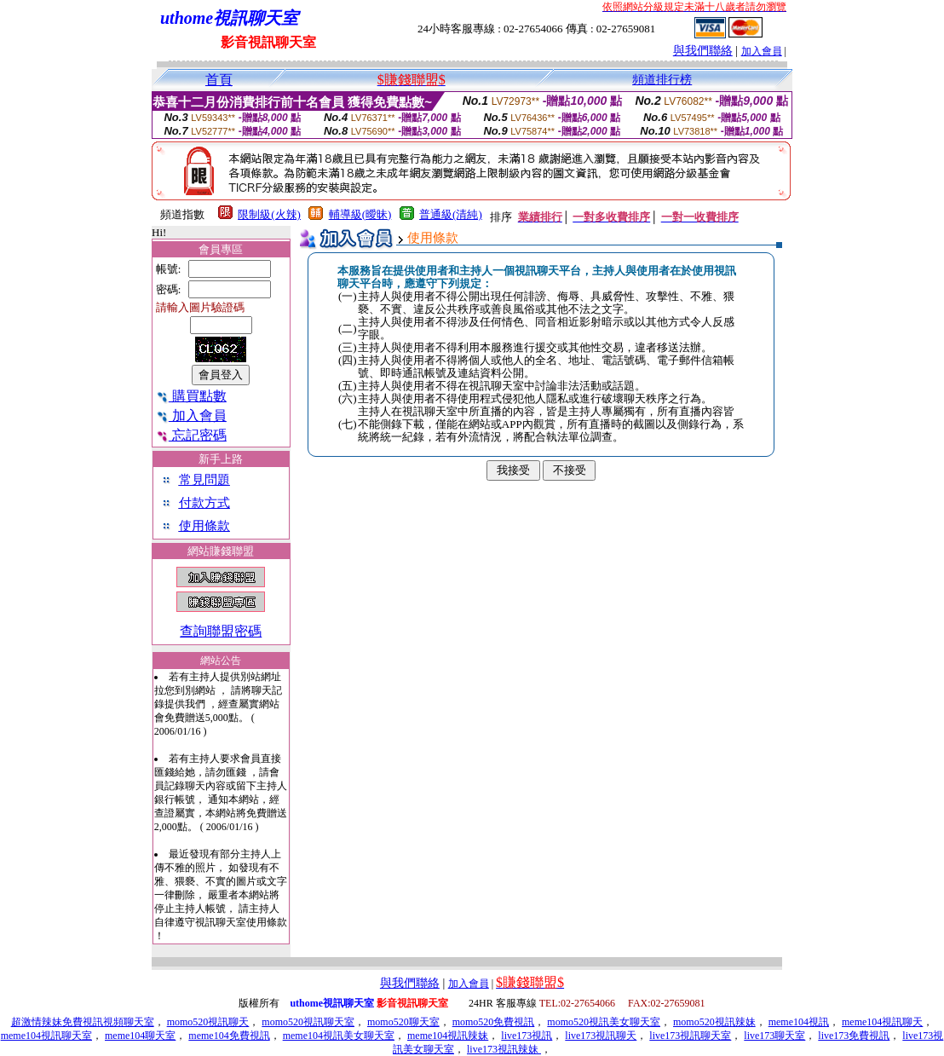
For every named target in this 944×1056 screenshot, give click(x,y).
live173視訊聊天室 (690, 1036)
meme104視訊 (798, 1022)
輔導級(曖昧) (360, 214)
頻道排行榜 (662, 79)
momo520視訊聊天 (208, 1022)
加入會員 (761, 51)
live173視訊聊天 (600, 1036)
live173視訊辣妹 (504, 1049)
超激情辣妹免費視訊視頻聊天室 (82, 1022)
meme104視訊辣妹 (447, 1036)
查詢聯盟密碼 (221, 631)
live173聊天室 (774, 1036)
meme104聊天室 (140, 1036)
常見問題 (204, 480)
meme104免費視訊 (228, 1036)
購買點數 (191, 396)
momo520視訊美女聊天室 (603, 1022)
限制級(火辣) (269, 214)
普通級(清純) (450, 214)
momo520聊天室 (403, 1022)
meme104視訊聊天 (882, 1022)
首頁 (219, 79)
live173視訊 (526, 1036)
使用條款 (204, 526)
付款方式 (204, 503)
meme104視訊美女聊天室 (338, 1036)
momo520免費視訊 (493, 1022)
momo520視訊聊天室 (308, 1022)
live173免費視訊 (853, 1036)
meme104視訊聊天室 (46, 1036)
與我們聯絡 (703, 50)
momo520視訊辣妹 (714, 1022)
